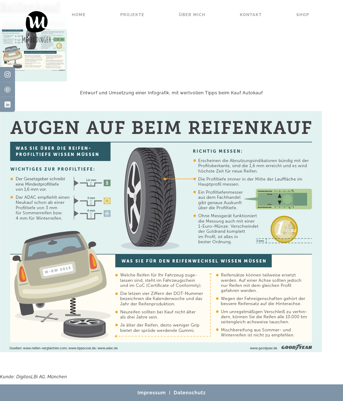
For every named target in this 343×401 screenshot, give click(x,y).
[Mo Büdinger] (36, 27)
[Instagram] (7, 74)
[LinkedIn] (7, 104)
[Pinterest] (7, 89)
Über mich (192, 14)
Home (79, 14)
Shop (302, 14)
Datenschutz (190, 392)
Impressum (151, 392)
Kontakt (251, 14)
